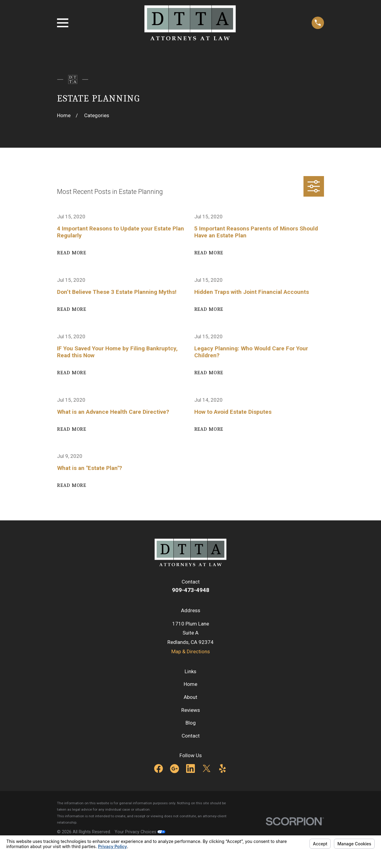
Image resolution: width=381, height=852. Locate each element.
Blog (191, 723)
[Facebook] (158, 768)
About (190, 697)
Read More (71, 253)
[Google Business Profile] (174, 768)
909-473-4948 (190, 590)
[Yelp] (222, 768)
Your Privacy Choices (140, 831)
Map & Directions (190, 651)
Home (190, 684)
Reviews (190, 710)
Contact (191, 736)
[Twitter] (206, 768)
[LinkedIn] (190, 768)
